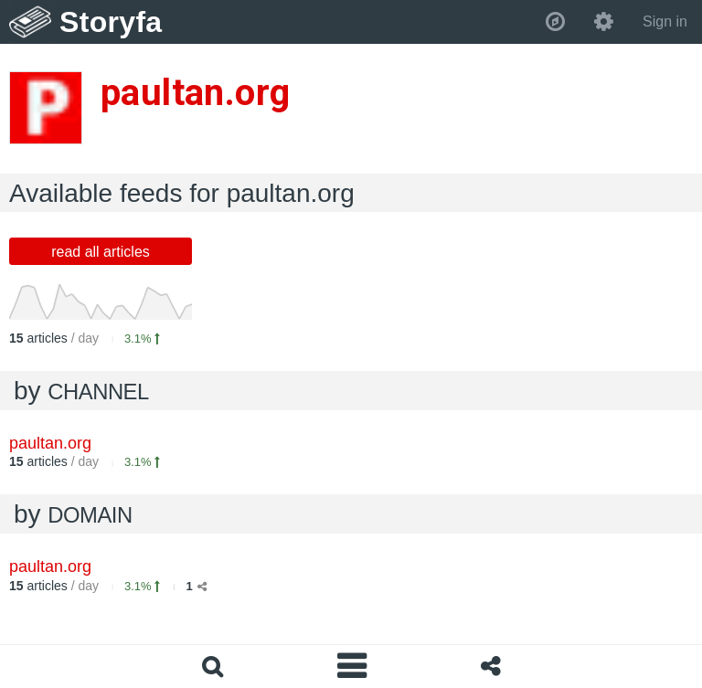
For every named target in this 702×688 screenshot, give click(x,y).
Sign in (665, 21)
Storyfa (111, 21)
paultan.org (50, 443)
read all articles (100, 251)
